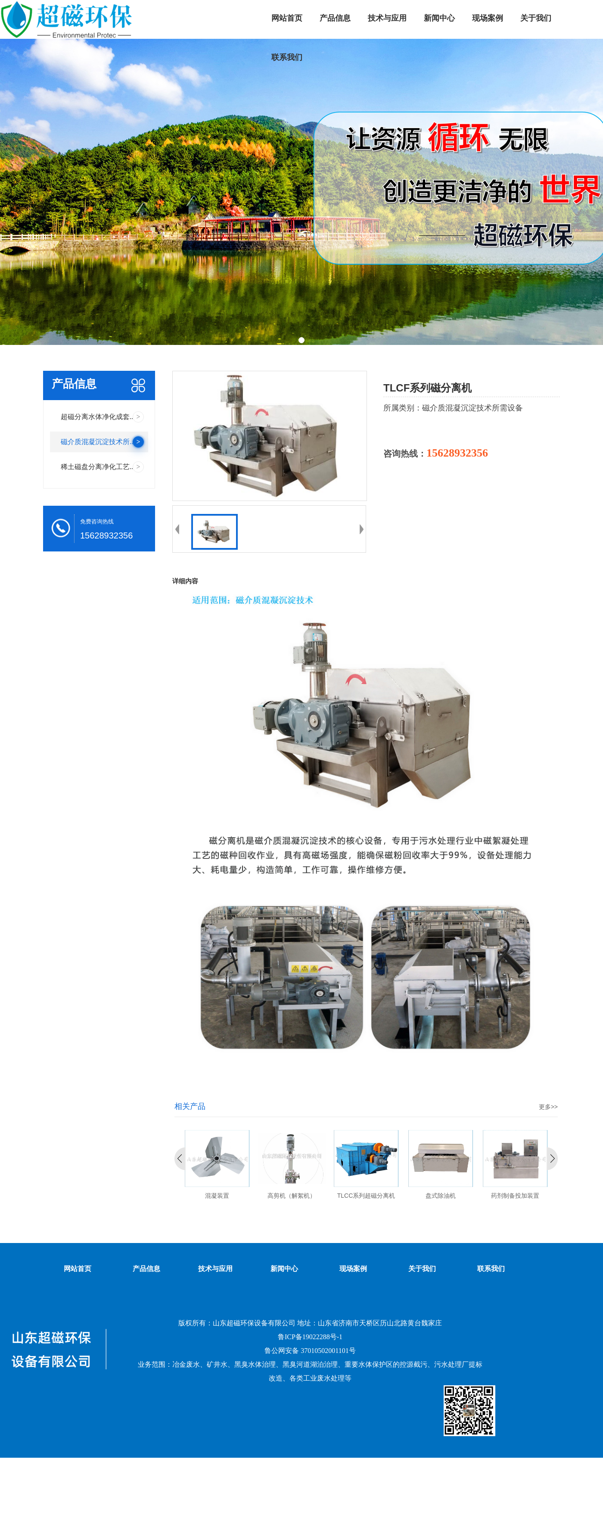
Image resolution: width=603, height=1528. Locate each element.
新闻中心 (284, 1268)
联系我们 (491, 1268)
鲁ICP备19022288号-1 (310, 1336)
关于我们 (422, 1268)
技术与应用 (215, 1268)
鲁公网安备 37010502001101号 (309, 1350)
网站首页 (77, 1268)
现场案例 (353, 1268)
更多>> (548, 1106)
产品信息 (146, 1268)
